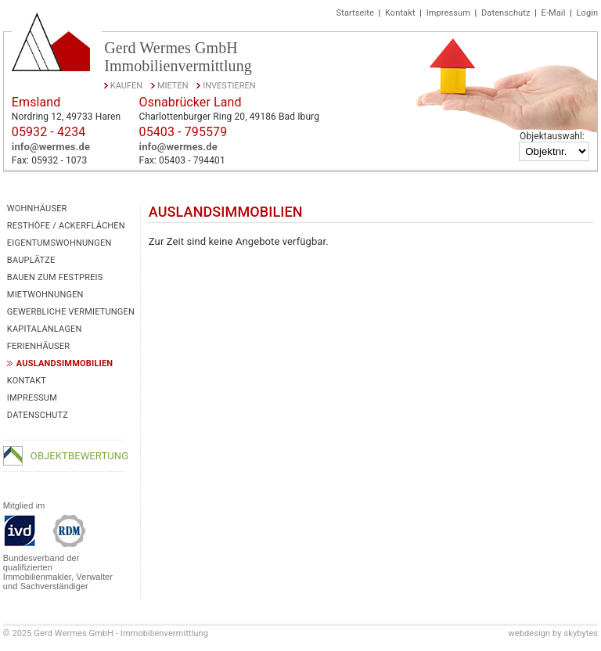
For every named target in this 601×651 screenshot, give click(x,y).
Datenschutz (505, 13)
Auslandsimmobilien (64, 363)
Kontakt (400, 13)
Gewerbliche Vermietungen (71, 312)
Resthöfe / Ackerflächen (66, 226)
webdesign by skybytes (553, 633)
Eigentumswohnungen (59, 243)
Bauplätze (31, 260)
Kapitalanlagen (44, 329)
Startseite (355, 13)
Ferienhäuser (38, 346)
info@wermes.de (51, 147)
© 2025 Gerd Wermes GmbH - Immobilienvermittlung (105, 633)
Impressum (448, 13)
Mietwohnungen (45, 295)
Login (588, 13)
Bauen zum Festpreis (55, 277)
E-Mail (554, 13)
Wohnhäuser (37, 208)
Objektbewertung (79, 456)
